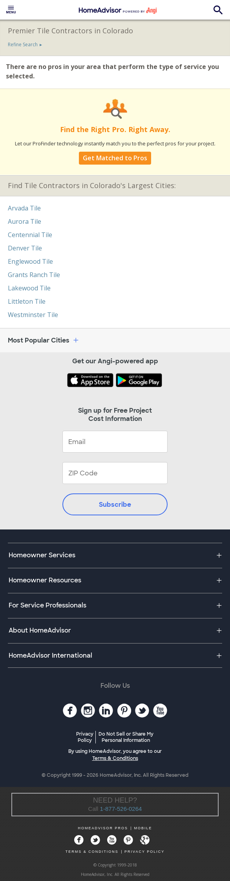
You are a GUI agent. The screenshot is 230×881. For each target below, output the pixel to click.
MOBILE (143, 828)
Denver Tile (25, 248)
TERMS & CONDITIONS (92, 852)
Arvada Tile (24, 208)
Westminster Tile (33, 314)
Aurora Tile (24, 221)
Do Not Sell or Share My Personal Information (126, 737)
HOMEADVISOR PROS (103, 828)
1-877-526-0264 (121, 808)
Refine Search (23, 44)
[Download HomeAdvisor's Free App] (91, 381)
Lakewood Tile (29, 288)
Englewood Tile (30, 261)
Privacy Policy (84, 737)
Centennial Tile (30, 234)
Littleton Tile (27, 301)
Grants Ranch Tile (34, 274)
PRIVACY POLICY (144, 852)
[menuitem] (11, 10)
